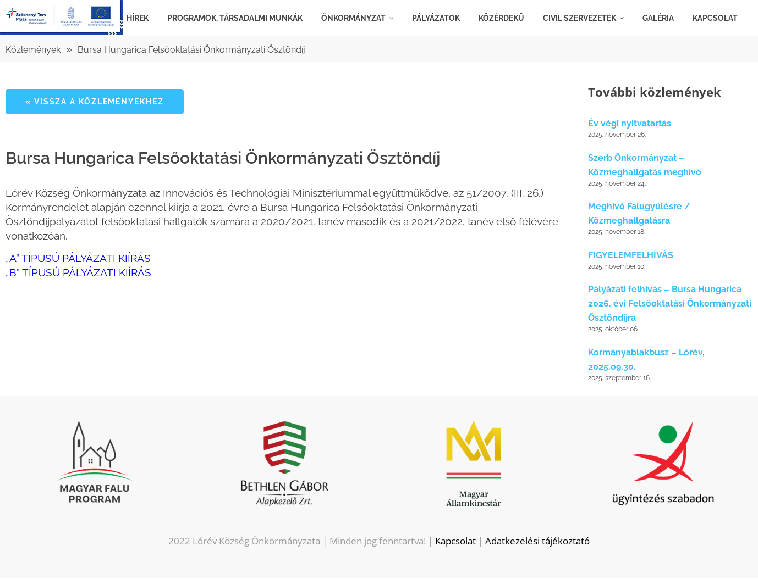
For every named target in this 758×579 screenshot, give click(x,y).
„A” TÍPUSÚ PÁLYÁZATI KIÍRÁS (78, 258)
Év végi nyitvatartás (629, 124)
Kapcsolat (455, 541)
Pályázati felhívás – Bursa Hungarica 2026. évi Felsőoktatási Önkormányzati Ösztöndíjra (669, 304)
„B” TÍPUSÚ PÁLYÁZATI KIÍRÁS (78, 272)
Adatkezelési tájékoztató (537, 541)
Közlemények (33, 49)
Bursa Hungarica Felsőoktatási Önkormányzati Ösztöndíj (191, 49)
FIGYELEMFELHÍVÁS (630, 255)
